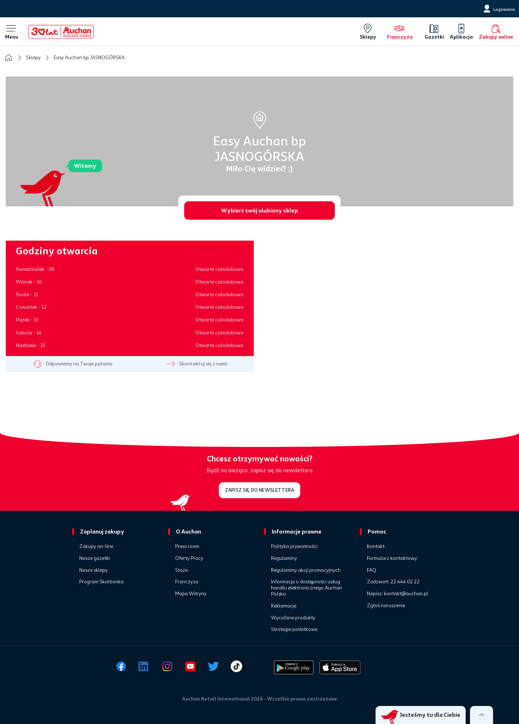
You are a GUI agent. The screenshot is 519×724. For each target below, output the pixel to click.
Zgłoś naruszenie (386, 606)
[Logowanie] (498, 8)
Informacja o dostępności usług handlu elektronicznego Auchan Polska (306, 588)
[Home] (60, 32)
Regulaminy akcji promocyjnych (306, 570)
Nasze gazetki (94, 558)
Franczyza (186, 582)
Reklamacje (283, 606)
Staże (181, 570)
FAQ (371, 570)
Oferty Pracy (189, 558)
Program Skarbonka (101, 582)
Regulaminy (284, 558)
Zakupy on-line (96, 546)
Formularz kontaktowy (392, 558)
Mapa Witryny (191, 594)
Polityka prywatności (294, 546)
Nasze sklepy (93, 570)
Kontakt (376, 546)
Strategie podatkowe (294, 629)
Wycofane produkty (293, 618)
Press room (187, 546)
